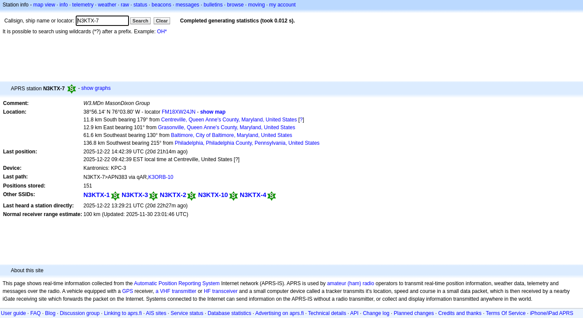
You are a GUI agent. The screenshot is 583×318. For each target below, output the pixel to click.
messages (188, 5)
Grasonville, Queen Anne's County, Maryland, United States (226, 127)
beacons (161, 5)
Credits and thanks (460, 313)
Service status (187, 313)
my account (282, 5)
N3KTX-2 (173, 194)
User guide (13, 313)
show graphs (96, 88)
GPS (127, 291)
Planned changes (414, 313)
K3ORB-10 (161, 177)
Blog (50, 313)
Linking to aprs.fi (123, 313)
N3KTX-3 (135, 194)
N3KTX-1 (97, 194)
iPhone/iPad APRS (551, 313)
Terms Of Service (505, 313)
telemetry (82, 5)
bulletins (212, 5)
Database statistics (229, 313)
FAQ (35, 313)
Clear (162, 20)
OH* (162, 32)
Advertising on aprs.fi (279, 313)
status (140, 5)
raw (125, 5)
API (354, 313)
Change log (376, 313)
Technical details (327, 313)
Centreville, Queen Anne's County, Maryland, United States (229, 120)
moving (256, 5)
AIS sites (156, 313)
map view (44, 5)
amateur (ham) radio (350, 283)
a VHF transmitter (176, 291)
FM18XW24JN (179, 112)
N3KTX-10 (213, 194)
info (63, 5)
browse (235, 5)
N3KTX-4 (253, 194)
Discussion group (80, 313)
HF (207, 291)
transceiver (225, 291)
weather (107, 5)
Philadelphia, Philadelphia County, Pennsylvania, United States (247, 143)
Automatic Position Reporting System (176, 283)
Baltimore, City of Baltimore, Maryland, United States (231, 135)
